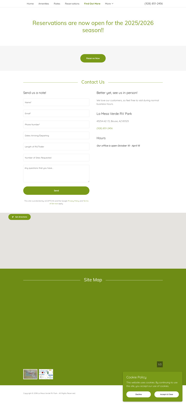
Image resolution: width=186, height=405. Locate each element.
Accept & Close (166, 398)
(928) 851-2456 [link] (154, 3)
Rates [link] (57, 3)
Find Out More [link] (92, 3)
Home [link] (30, 3)
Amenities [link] (43, 3)
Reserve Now (93, 58)
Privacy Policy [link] (73, 201)
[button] (109, 3)
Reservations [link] (72, 3)
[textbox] (56, 102)
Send (56, 190)
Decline (138, 398)
